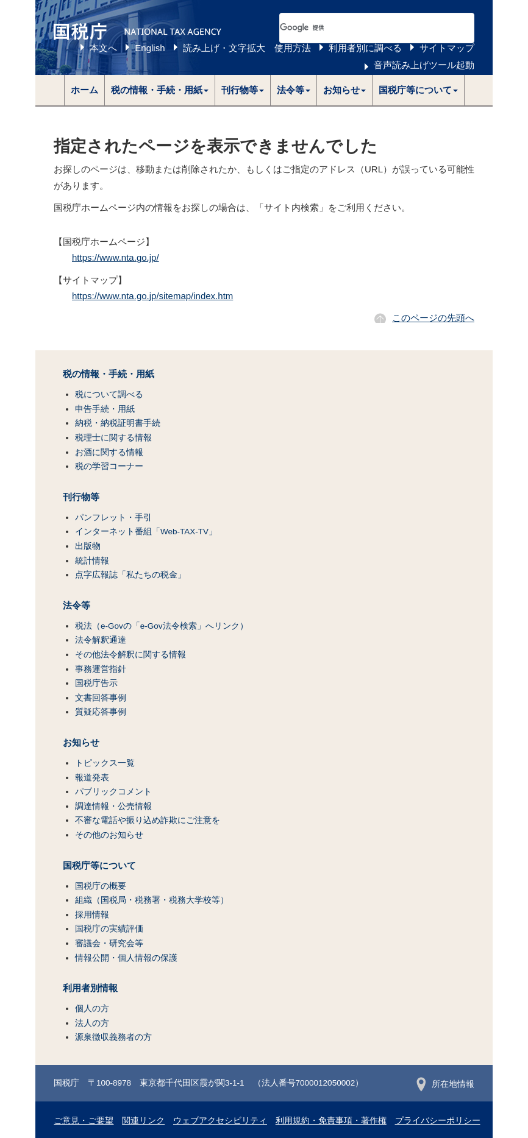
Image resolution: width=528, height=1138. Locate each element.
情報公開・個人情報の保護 (126, 958)
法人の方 (92, 1023)
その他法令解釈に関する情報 (130, 654)
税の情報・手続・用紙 (108, 374)
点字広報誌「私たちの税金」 (130, 574)
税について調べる (109, 394)
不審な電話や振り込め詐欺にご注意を (147, 820)
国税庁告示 (96, 683)
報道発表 (92, 777)
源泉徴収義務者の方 (113, 1037)
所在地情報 (445, 1084)
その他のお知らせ (109, 834)
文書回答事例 (100, 697)
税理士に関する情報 (113, 437)
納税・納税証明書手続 (117, 423)
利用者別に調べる (365, 48)
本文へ (103, 48)
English (150, 48)
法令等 (76, 605)
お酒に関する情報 (109, 452)
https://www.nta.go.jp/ (115, 257)
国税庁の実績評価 (109, 928)
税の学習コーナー (109, 466)
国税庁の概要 (100, 886)
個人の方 (92, 1008)
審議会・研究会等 (109, 943)
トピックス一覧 (105, 763)
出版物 (88, 546)
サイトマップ (446, 48)
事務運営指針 (100, 669)
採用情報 (92, 914)
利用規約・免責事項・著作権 (331, 1120)
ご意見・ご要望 (83, 1120)
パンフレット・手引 (113, 517)
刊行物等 (81, 497)
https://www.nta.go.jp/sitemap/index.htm (152, 296)
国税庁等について (99, 866)
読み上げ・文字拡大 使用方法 (247, 48)
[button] (160, 90)
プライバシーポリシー (437, 1120)
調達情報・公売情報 (113, 806)
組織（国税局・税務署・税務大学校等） (152, 900)
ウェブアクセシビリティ (220, 1120)
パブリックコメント (113, 791)
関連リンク (143, 1120)
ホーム (84, 90)
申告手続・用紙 (105, 409)
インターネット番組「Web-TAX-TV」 (146, 531)
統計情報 (92, 560)
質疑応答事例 (100, 711)
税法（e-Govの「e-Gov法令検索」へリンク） (161, 626)
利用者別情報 (90, 988)
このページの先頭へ (433, 318)
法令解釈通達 (100, 640)
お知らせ (81, 742)
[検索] (362, 28)
